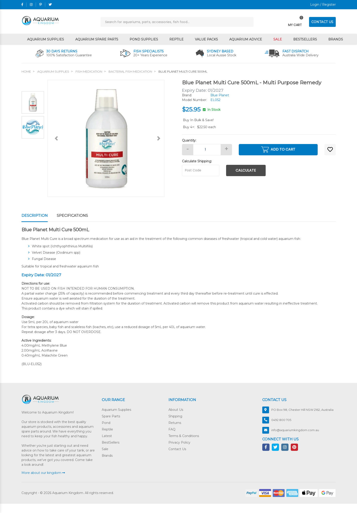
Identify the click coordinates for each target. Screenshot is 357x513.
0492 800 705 (281, 420)
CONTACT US (322, 22)
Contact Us (177, 449)
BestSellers (110, 442)
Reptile (176, 39)
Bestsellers (305, 39)
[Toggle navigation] (295, 22)
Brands (335, 39)
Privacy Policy (179, 442)
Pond (106, 423)
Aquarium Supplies (45, 39)
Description (34, 215)
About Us (175, 410)
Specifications (72, 215)
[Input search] (177, 22)
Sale (277, 39)
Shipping (175, 416)
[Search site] (248, 22)
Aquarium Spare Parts (96, 39)
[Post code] (200, 170)
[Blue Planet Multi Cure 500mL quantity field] (207, 149)
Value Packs (206, 39)
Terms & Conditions (183, 436)
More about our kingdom (43, 473)
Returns (174, 423)
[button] (330, 149)
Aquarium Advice (245, 39)
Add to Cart (278, 150)
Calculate (246, 170)
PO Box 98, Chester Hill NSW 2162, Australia (302, 409)
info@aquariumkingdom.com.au (295, 430)
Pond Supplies (144, 39)
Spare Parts (111, 416)
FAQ (171, 429)
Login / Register (323, 4)
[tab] (39, 216)
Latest (107, 436)
